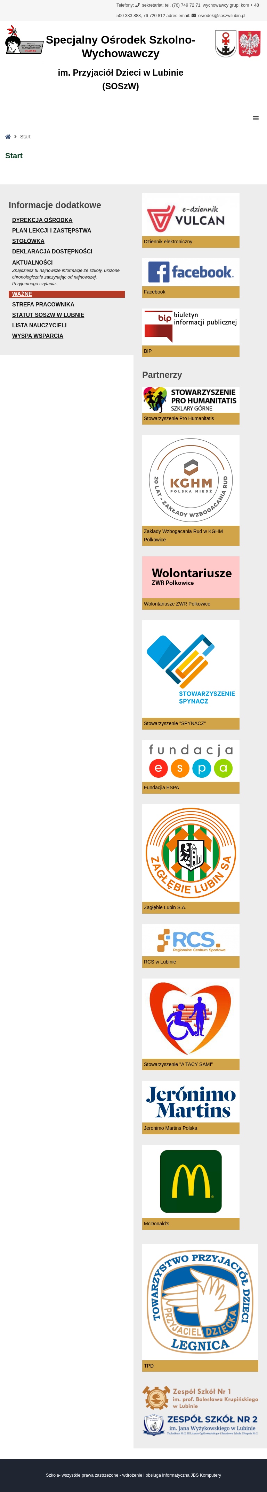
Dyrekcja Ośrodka (42, 220)
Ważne (22, 294)
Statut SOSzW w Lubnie (48, 315)
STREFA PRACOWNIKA (43, 304)
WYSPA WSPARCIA (37, 336)
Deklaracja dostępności (52, 251)
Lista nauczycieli (39, 325)
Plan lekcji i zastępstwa (51, 231)
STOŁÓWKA (28, 241)
